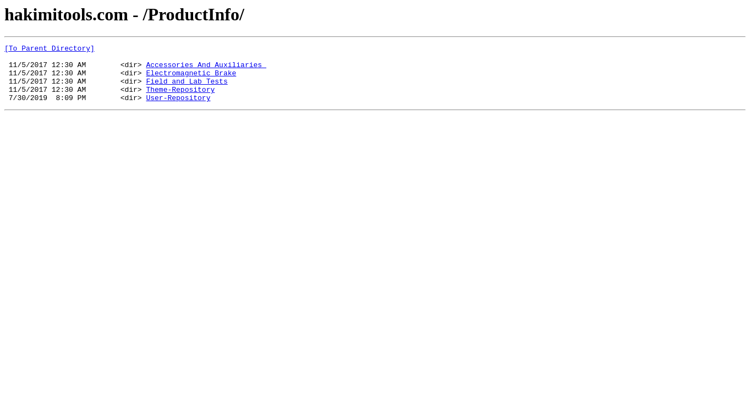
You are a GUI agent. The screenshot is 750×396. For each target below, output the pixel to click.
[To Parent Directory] (49, 49)
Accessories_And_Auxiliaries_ (206, 69)
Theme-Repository (180, 99)
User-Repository (178, 109)
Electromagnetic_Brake (191, 79)
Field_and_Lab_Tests (186, 89)
